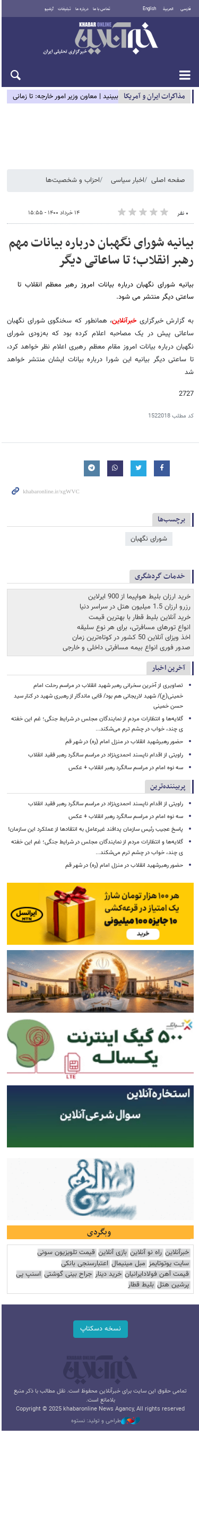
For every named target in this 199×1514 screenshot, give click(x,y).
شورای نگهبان (149, 539)
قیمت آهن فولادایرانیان (157, 1267)
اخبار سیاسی (127, 180)
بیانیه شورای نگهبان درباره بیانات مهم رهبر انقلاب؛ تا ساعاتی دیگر (101, 252)
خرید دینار (108, 1267)
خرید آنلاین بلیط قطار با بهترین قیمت (140, 617)
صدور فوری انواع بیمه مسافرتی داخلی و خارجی (127, 648)
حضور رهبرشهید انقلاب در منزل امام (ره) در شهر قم (124, 732)
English (149, 9)
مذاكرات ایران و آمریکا (154, 96)
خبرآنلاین (99, 39)
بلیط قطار (141, 1278)
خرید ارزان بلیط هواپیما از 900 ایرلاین (139, 597)
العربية (168, 9)
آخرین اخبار (168, 669)
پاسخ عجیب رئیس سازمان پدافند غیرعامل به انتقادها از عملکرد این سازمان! (95, 819)
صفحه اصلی (168, 180)
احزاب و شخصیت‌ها (73, 180)
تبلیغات (64, 9)
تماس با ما (101, 9)
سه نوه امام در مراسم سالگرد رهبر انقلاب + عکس (125, 757)
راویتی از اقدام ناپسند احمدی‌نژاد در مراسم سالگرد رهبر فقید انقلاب (105, 745)
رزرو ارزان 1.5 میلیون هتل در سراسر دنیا (135, 607)
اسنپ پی (28, 1267)
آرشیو (48, 9)
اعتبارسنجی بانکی (84, 1256)
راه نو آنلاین (146, 1246)
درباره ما (81, 9)
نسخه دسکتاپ (99, 1321)
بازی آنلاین (112, 1246)
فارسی (185, 9)
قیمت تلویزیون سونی (66, 1246)
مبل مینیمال (128, 1256)
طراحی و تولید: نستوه (105, 1413)
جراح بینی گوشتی (68, 1267)
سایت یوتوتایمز (169, 1256)
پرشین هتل (173, 1278)
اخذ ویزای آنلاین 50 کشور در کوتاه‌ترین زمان (131, 637)
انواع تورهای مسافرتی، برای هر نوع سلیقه (134, 627)
